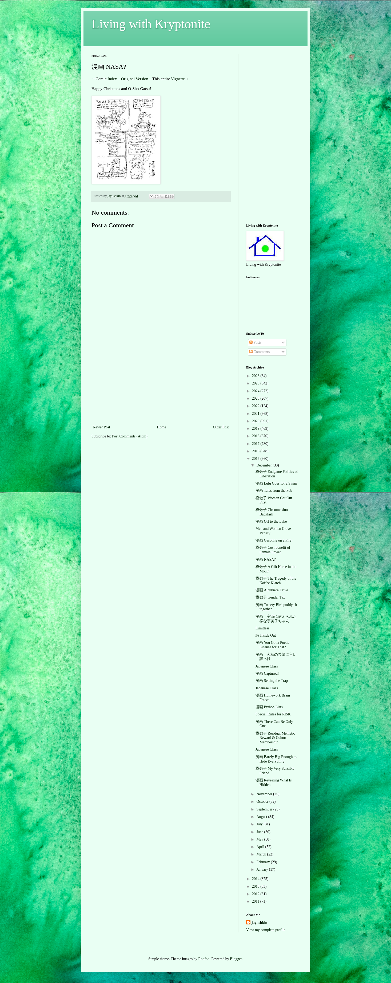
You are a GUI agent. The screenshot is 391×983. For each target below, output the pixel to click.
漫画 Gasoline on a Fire (274, 540)
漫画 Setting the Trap (272, 681)
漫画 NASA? (266, 560)
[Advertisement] (161, 384)
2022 (256, 406)
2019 (256, 429)
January (262, 869)
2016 (256, 451)
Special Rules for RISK (273, 714)
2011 (256, 901)
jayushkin (259, 923)
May (260, 839)
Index (112, 78)
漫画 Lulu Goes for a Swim (276, 483)
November (264, 794)
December (264, 465)
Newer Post (101, 427)
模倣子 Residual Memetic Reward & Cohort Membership (275, 737)
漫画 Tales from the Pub (274, 491)
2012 (256, 894)
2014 (256, 879)
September (264, 809)
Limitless (262, 628)
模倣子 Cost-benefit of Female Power (273, 550)
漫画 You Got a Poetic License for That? (272, 645)
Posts (255, 343)
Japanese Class (267, 666)
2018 (256, 436)
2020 (256, 421)
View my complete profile (265, 930)
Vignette (178, 78)
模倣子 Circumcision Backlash (272, 512)
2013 (256, 886)
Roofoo (203, 959)
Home (161, 427)
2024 (256, 391)
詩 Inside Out (266, 635)
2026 (256, 376)
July (260, 824)
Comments (259, 352)
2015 (256, 459)
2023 (256, 398)
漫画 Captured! (267, 673)
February (263, 862)
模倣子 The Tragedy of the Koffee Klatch (276, 580)
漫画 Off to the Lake (271, 521)
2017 (256, 444)
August (262, 817)
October (262, 802)
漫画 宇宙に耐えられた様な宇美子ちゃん (276, 619)
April (260, 847)
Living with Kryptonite (150, 24)
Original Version (134, 78)
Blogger (236, 959)
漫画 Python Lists (269, 707)
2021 (256, 414)
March (261, 854)
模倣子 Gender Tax (270, 597)
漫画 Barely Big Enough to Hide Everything (276, 759)
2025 (256, 383)
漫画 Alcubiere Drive (272, 590)
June (260, 832)
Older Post (221, 427)
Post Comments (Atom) (129, 436)
